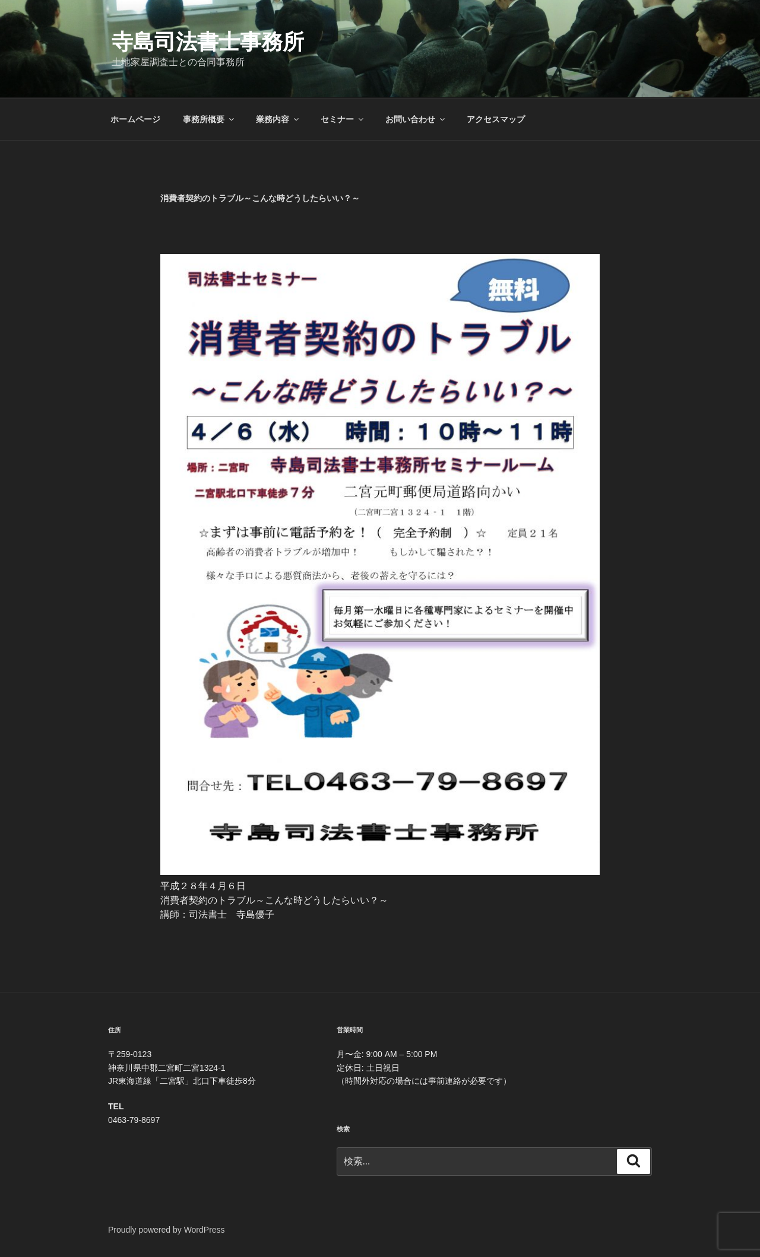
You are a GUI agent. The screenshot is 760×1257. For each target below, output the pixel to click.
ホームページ (135, 119)
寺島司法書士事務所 (208, 42)
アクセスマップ (496, 119)
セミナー (343, 119)
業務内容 (278, 119)
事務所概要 (209, 119)
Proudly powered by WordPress (166, 1229)
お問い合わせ (415, 119)
